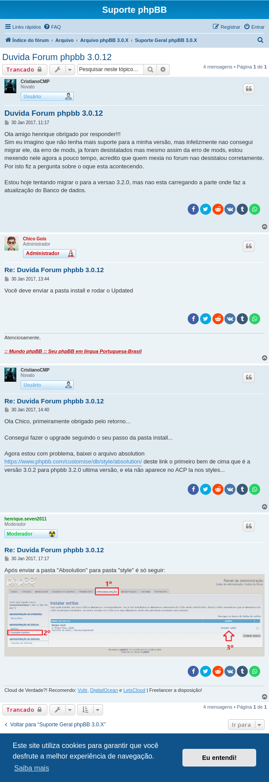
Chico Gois (34, 238)
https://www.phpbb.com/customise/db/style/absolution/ (73, 461)
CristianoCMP (35, 81)
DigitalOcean (104, 690)
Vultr (82, 690)
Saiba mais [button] (31, 768)
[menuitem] (52, 27)
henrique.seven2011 (25, 518)
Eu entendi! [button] (219, 757)
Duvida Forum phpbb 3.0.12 (57, 57)
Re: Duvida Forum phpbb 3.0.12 (54, 269)
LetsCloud (134, 690)
